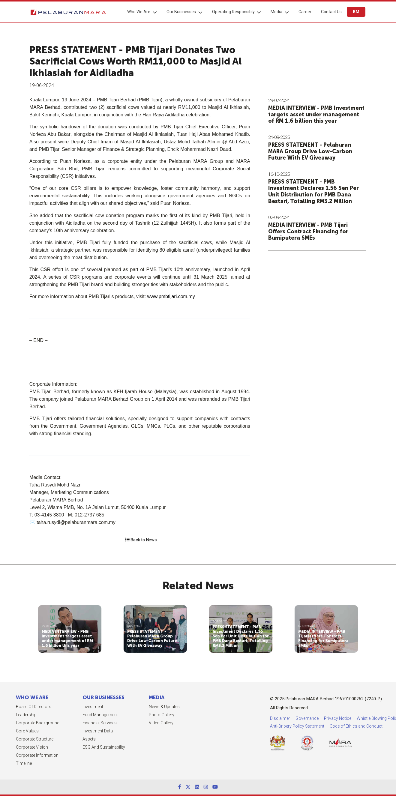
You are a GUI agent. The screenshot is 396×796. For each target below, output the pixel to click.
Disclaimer (320, 718)
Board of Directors (19, 706)
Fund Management (85, 714)
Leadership (11, 714)
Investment (78, 706)
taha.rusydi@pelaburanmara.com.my (67, 522)
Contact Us (331, 11)
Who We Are (138, 11)
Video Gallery (146, 722)
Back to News (141, 539)
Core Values (12, 731)
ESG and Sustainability (89, 747)
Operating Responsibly (233, 11)
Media (276, 11)
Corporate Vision (17, 747)
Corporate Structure (20, 739)
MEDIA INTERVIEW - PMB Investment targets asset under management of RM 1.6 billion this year (320, 114)
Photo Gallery (147, 714)
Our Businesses (181, 11)
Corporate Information (22, 755)
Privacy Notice (378, 718)
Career (304, 11)
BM (355, 11)
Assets (74, 739)
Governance (347, 718)
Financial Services (85, 722)
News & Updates (149, 706)
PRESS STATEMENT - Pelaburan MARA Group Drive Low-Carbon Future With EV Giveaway (314, 151)
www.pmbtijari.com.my (162, 296)
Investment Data (83, 731)
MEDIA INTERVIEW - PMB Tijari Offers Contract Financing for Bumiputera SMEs (312, 231)
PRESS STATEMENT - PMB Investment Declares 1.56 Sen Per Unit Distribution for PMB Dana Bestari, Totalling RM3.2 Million (317, 191)
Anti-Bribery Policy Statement (337, 726)
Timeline (9, 763)
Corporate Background (23, 722)
